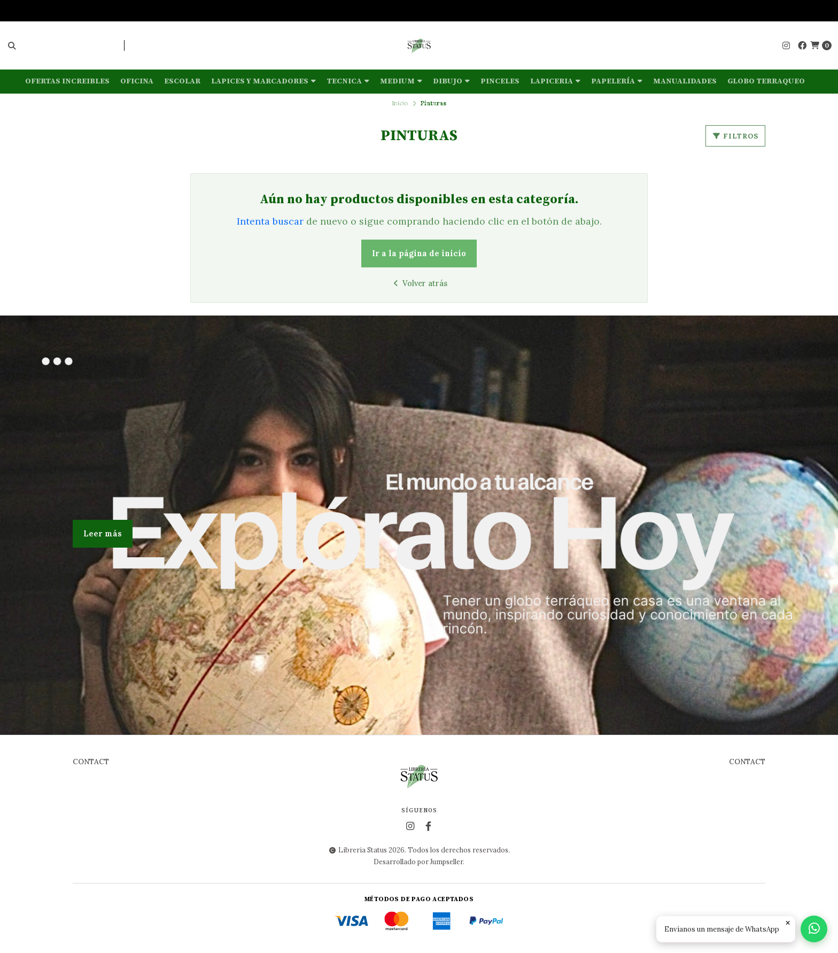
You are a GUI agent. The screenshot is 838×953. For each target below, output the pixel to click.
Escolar (182, 81)
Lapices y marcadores (263, 81)
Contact (91, 762)
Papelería (616, 81)
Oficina (136, 81)
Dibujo (451, 81)
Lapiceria (555, 81)
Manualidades (685, 81)
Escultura (419, 105)
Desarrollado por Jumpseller (418, 861)
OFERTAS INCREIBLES (67, 81)
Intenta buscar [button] (270, 221)
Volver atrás (419, 283)
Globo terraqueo (766, 81)
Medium (401, 81)
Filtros (735, 136)
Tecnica (348, 81)
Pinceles (499, 81)
